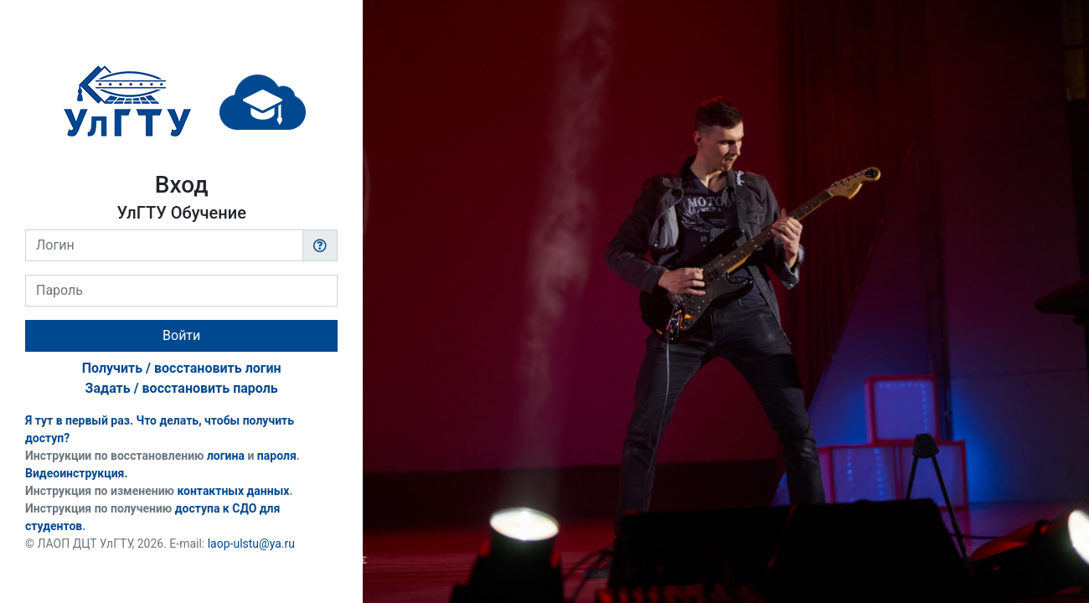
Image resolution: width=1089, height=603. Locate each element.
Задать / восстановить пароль (181, 388)
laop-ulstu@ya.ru (251, 543)
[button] (320, 245)
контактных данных (233, 490)
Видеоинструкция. (76, 473)
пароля (277, 455)
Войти (181, 335)
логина (226, 455)
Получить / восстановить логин (181, 368)
